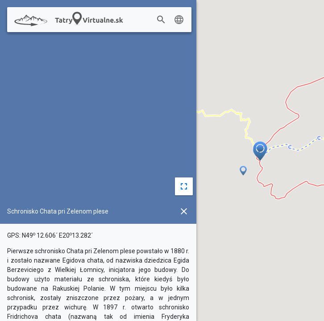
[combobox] (169, 20)
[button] (256, 152)
